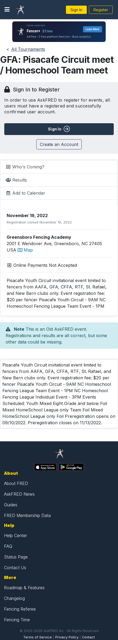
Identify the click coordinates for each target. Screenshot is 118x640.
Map (25, 250)
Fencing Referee (20, 609)
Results (16, 180)
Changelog (14, 598)
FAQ (8, 546)
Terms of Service (37, 637)
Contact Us (15, 567)
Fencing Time (17, 619)
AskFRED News (19, 494)
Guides (10, 504)
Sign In (76, 9)
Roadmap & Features (24, 587)
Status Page (16, 557)
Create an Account (59, 144)
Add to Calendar (25, 193)
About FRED (16, 483)
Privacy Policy (66, 637)
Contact (88, 637)
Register (100, 9)
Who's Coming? (25, 166)
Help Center (15, 535)
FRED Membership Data (27, 515)
